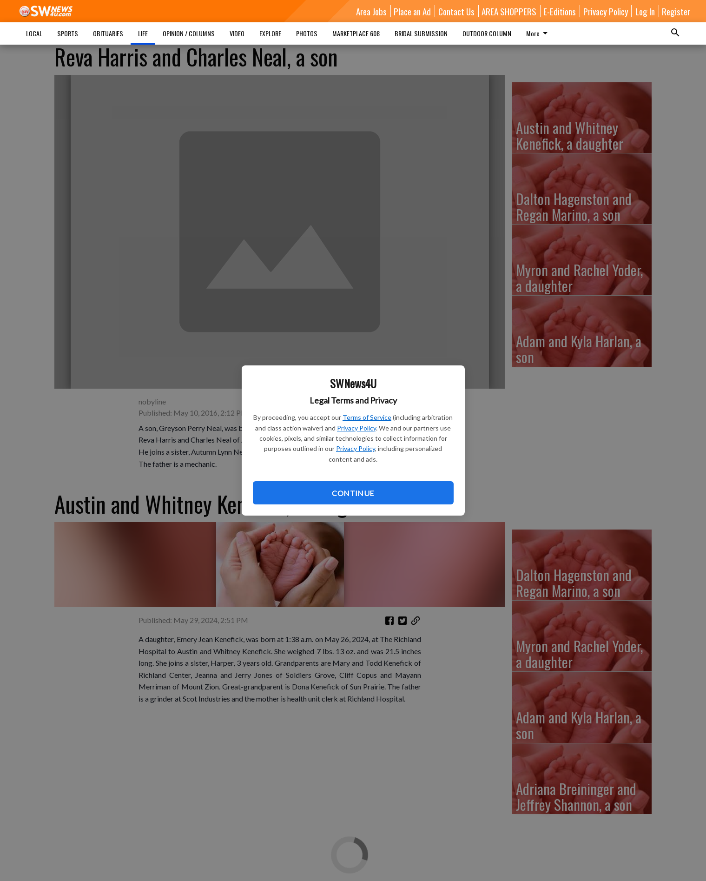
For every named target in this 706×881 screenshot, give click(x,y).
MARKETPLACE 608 (356, 33)
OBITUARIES (108, 33)
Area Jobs (371, 11)
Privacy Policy (356, 428)
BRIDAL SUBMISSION (421, 33)
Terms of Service (367, 417)
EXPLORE (270, 33)
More (538, 33)
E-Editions (559, 11)
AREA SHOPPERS (509, 11)
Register (676, 11)
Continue (353, 493)
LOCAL (34, 33)
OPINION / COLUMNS (189, 33)
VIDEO (237, 33)
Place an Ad (412, 11)
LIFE (143, 33)
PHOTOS (306, 33)
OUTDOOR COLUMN (486, 33)
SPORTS (67, 33)
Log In (645, 11)
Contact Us (456, 11)
